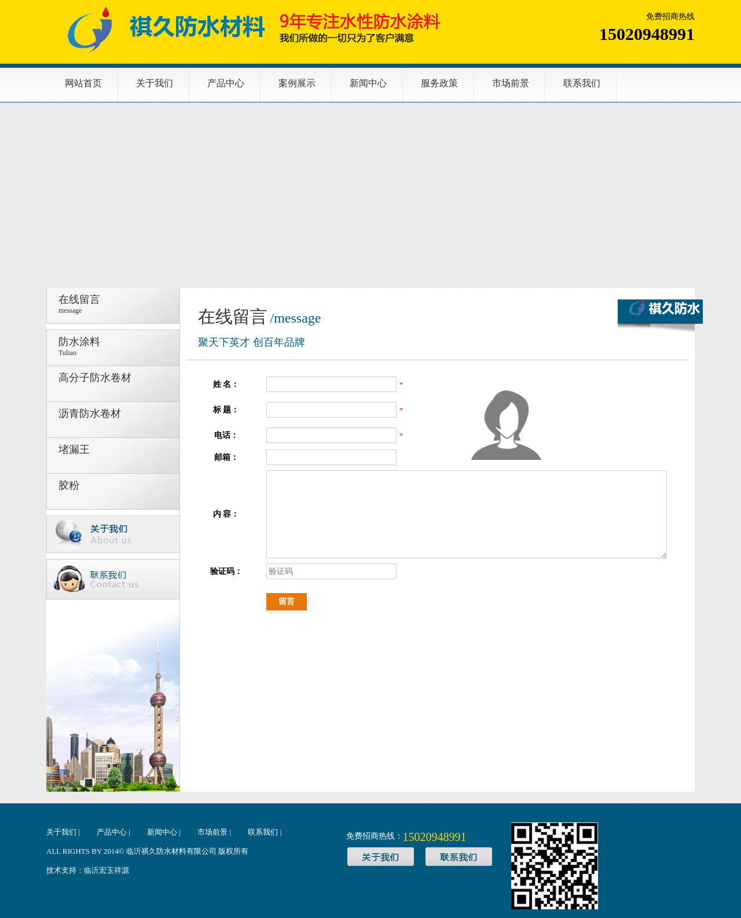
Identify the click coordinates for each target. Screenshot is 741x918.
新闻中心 (368, 83)
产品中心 (225, 83)
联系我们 (581, 83)
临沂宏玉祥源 (106, 870)
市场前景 (510, 83)
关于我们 (154, 83)
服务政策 (439, 83)
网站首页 (83, 83)
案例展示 (297, 83)
